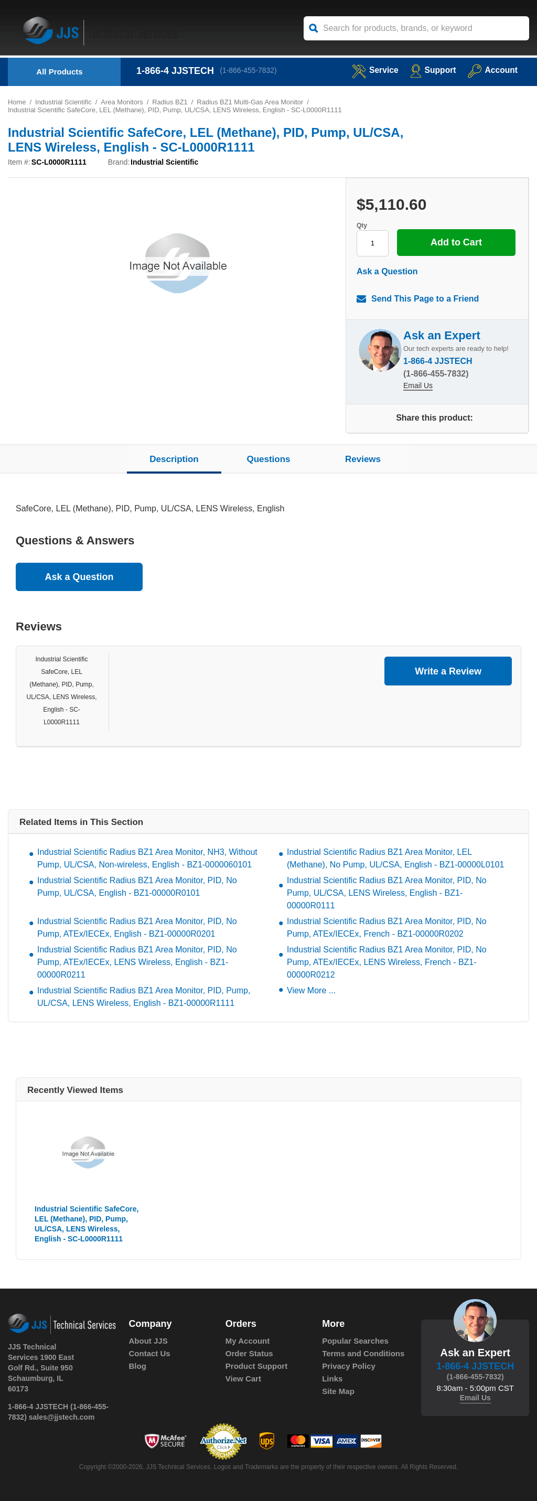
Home (17, 102)
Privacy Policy (348, 1366)
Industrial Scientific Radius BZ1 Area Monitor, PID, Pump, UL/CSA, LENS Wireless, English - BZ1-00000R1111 (143, 997)
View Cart (243, 1379)
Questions (268, 459)
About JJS (148, 1341)
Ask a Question (387, 271)
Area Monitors (122, 102)
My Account (247, 1341)
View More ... (311, 991)
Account (492, 70)
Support (432, 70)
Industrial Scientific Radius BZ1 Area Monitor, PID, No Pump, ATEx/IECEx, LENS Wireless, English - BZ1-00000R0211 (137, 963)
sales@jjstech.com (62, 1417)
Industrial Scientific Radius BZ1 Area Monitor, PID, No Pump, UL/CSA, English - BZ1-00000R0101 (137, 887)
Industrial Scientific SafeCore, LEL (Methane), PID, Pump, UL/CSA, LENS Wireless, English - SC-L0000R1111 (86, 1224)
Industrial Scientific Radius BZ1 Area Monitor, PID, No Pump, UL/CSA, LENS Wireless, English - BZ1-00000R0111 (387, 893)
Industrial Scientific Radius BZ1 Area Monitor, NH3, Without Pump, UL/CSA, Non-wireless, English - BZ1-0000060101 (147, 859)
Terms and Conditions (363, 1353)
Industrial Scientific (63, 102)
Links (332, 1379)
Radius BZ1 (171, 102)
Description (174, 459)
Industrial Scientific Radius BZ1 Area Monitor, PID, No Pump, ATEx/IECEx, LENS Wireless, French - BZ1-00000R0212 (387, 963)
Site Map (338, 1391)
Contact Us (149, 1353)
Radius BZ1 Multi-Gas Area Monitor (251, 102)
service (373, 70)
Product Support (256, 1366)
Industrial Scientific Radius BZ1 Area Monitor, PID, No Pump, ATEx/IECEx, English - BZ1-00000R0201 (137, 928)
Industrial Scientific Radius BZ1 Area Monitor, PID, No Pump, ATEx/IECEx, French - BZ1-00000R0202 (387, 928)
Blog (137, 1366)
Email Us (418, 386)
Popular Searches (355, 1341)
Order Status (249, 1353)
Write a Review (448, 671)
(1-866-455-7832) (248, 71)
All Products (59, 71)
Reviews (363, 459)
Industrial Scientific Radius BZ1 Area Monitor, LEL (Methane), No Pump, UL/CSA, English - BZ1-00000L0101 (395, 859)
